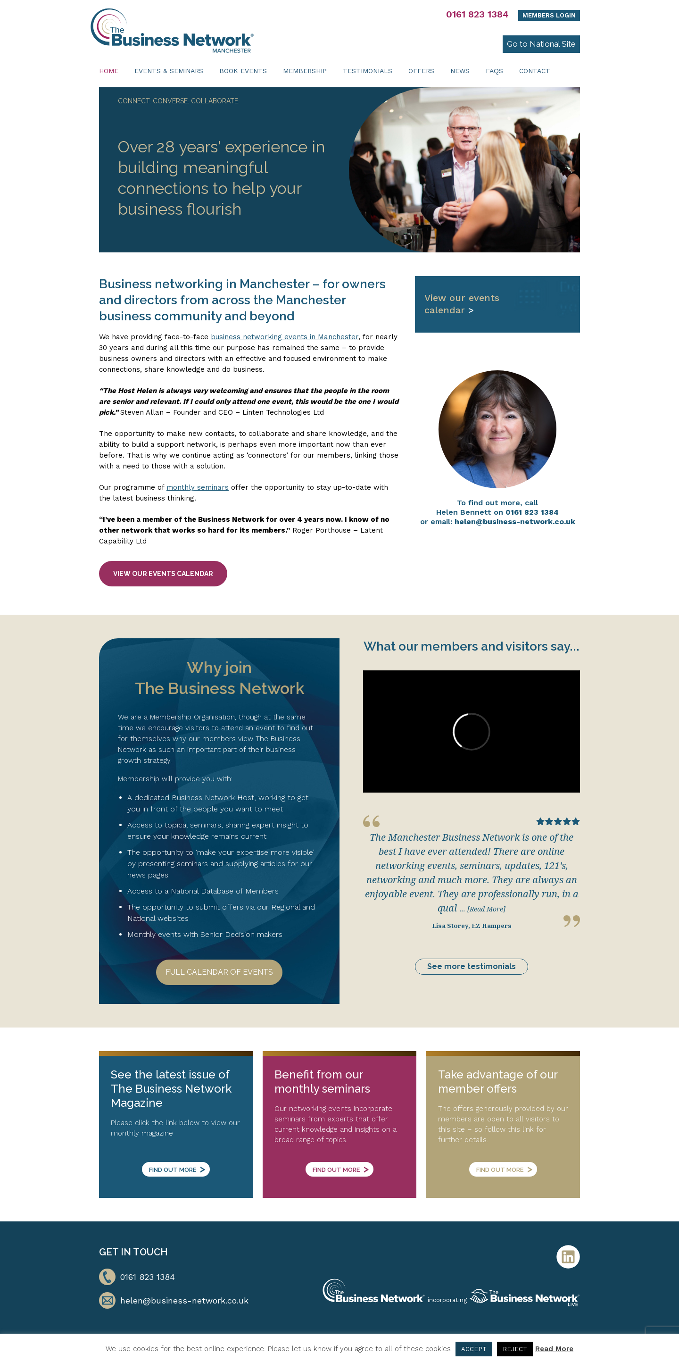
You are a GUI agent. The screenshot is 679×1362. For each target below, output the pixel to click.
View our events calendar (163, 573)
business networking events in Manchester (284, 337)
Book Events (243, 71)
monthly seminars (197, 487)
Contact (534, 71)
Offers (421, 71)
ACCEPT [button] (474, 1349)
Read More (554, 1349)
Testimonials (367, 71)
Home (108, 71)
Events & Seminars (168, 71)
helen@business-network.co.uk (515, 521)
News (460, 71)
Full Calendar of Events (219, 972)
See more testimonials (471, 966)
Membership (305, 71)
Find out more (177, 1168)
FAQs (494, 71)
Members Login (549, 15)
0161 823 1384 (477, 14)
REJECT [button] (515, 1349)
